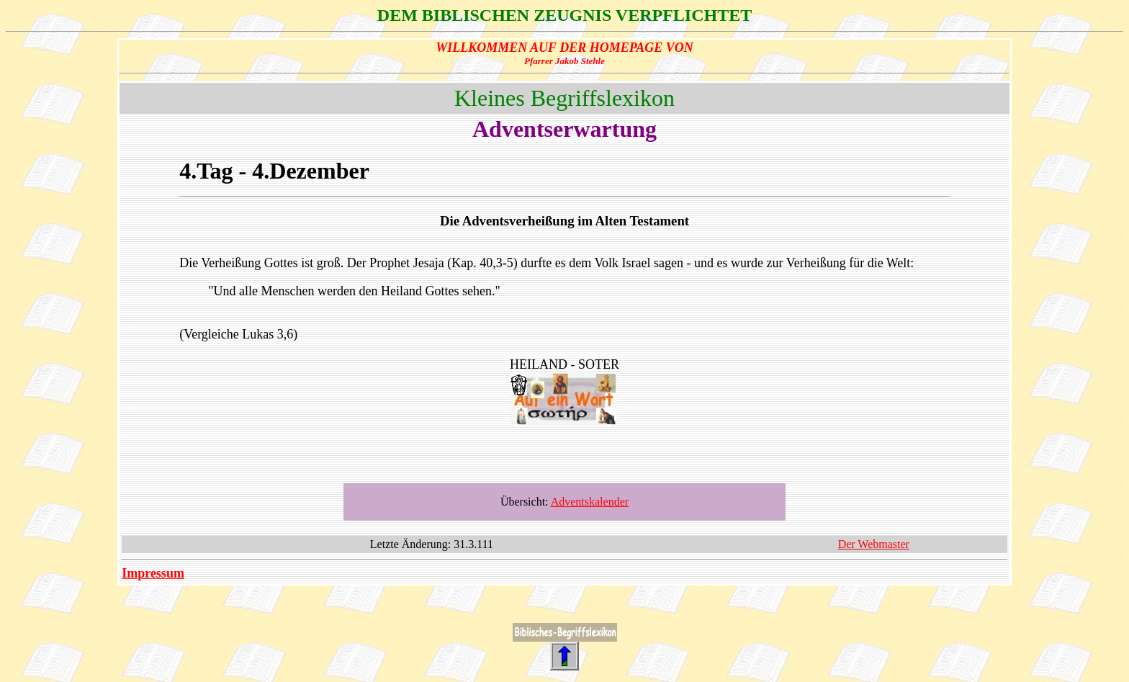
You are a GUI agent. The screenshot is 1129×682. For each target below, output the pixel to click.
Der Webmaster (873, 544)
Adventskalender (590, 501)
